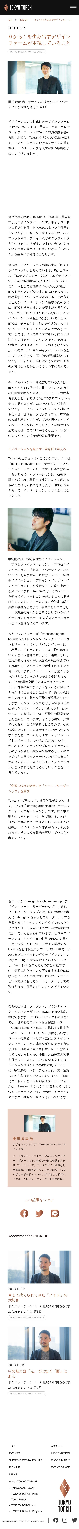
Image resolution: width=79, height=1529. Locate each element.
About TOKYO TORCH (23, 1481)
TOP (10, 20)
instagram (65, 1520)
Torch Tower (18, 1499)
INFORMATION (60, 1453)
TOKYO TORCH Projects (26, 1511)
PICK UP (23, 20)
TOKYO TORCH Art (23, 1505)
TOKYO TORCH (18, 7)
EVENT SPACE (60, 1467)
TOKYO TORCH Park (24, 1493)
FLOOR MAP (59, 1460)
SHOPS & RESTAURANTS (25, 1460)
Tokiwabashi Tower (22, 1488)
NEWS (13, 1474)
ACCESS (56, 1446)
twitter (74, 1520)
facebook (56, 1520)
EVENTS (14, 1453)
